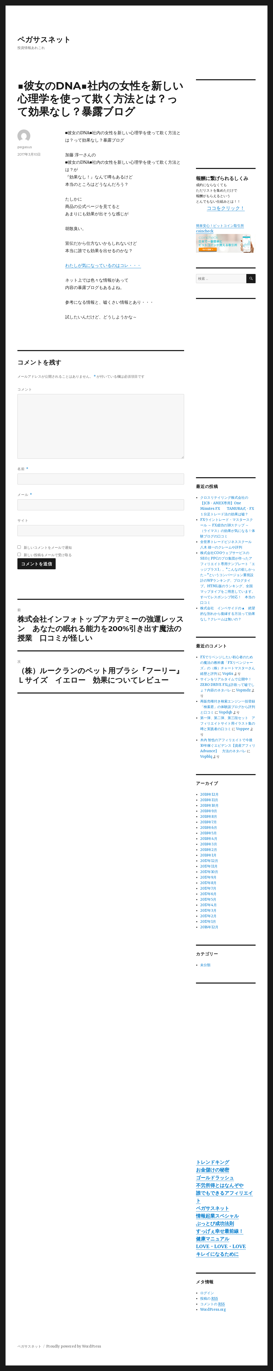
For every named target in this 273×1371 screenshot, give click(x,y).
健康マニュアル (212, 1239)
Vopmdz (243, 690)
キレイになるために (217, 1254)
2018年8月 (208, 816)
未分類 (205, 965)
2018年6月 (208, 827)
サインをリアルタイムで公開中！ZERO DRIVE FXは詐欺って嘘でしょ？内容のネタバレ (227, 684)
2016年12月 (209, 927)
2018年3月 (208, 844)
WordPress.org (213, 1309)
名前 (22, 469)
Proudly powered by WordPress (73, 1346)
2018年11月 (209, 800)
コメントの (212, 1304)
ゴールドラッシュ (215, 1178)
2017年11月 (209, 866)
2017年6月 (208, 894)
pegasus (24, 147)
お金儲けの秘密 (212, 1170)
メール (24, 494)
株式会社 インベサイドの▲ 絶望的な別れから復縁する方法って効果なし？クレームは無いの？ (227, 613)
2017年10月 (209, 872)
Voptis (227, 673)
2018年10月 (209, 805)
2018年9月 (208, 811)
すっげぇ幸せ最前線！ (219, 1231)
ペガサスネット (44, 39)
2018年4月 (208, 838)
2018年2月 (208, 849)
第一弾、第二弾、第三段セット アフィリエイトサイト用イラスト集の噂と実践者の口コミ (227, 723)
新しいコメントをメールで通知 (48, 547)
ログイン (207, 1293)
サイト (22, 520)
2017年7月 (208, 888)
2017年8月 (208, 883)
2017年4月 (208, 905)
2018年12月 (209, 794)
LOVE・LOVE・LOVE (221, 1246)
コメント (24, 389)
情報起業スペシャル (217, 1216)
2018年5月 (208, 833)
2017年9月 (208, 877)
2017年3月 (208, 910)
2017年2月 (208, 916)
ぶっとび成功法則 (215, 1223)
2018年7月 (208, 822)
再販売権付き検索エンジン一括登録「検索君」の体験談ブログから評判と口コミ (227, 707)
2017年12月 (209, 861)
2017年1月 (208, 921)
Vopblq (206, 756)
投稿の (209, 1298)
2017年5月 (208, 899)
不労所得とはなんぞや (219, 1185)
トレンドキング (212, 1162)
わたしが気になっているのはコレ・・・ (103, 265)
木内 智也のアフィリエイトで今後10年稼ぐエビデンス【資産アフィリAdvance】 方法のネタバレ (227, 745)
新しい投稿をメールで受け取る (48, 555)
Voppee (242, 729)
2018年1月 (208, 855)
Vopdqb (225, 712)
